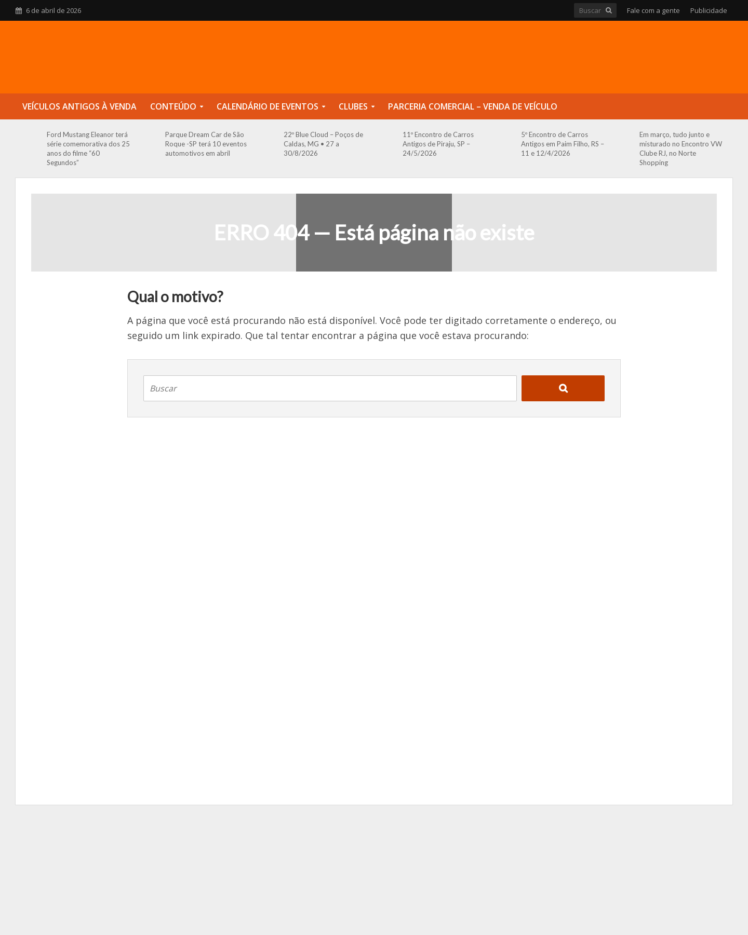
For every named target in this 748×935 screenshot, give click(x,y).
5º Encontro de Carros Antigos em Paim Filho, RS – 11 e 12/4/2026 (562, 143)
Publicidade (708, 10)
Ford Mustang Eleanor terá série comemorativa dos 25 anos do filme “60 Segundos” (88, 148)
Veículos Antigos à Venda (79, 106)
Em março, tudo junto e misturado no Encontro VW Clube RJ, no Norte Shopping (680, 148)
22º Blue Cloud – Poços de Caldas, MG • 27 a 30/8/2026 (323, 143)
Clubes (353, 106)
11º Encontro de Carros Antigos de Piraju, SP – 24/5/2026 (438, 143)
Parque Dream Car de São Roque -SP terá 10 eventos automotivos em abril (206, 143)
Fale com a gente (653, 10)
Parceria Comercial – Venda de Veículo (472, 106)
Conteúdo (173, 106)
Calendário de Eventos (267, 106)
